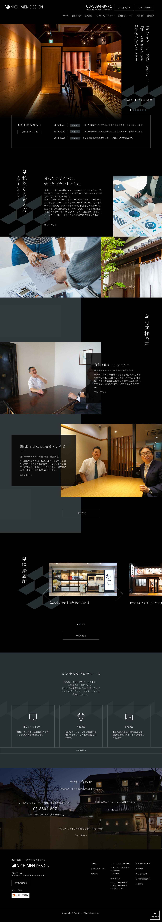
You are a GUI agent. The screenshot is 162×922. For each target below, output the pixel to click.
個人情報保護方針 (143, 883)
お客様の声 (70, 18)
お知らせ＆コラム (98, 873)
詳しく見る (50, 225)
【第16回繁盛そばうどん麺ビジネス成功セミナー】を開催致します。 (111, 131)
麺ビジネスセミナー (120, 872)
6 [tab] (142, 110)
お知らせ (71, 125)
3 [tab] (135, 110)
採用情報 (139, 888)
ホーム (59, 18)
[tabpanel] (61, 72)
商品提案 (116, 875)
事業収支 (116, 878)
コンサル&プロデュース (100, 18)
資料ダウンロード (121, 18)
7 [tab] (145, 110)
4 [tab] (138, 110)
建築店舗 (82, 18)
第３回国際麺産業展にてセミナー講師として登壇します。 (106, 138)
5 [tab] (140, 110)
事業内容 (137, 18)
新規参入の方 (118, 893)
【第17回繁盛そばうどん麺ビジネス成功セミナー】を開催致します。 (111, 125)
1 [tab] (130, 110)
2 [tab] (133, 110)
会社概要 (148, 18)
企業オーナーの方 (119, 890)
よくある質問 (141, 878)
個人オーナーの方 (119, 887)
